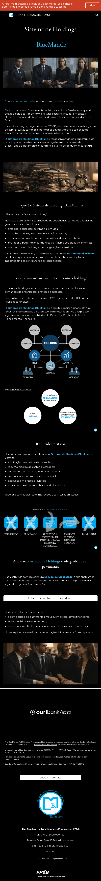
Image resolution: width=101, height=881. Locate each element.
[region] (50, 5)
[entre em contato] (50, 777)
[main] (50, 37)
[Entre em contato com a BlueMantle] (50, 598)
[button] (4, 15)
